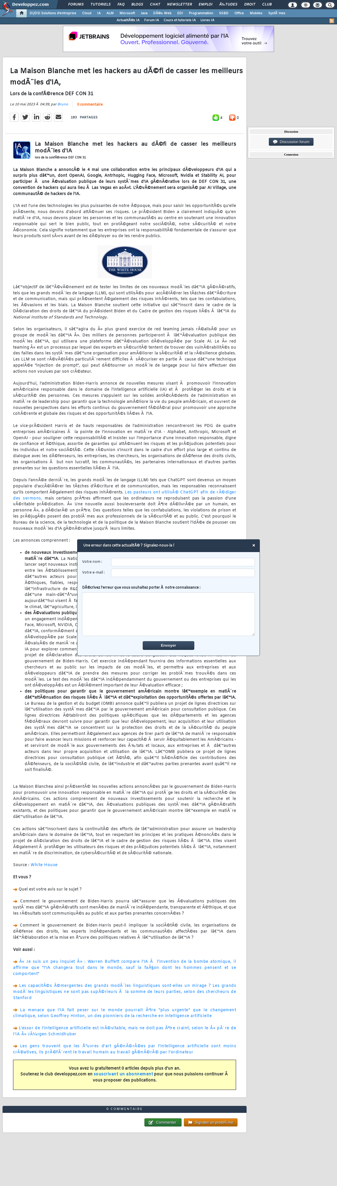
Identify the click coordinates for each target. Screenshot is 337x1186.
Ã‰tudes (228, 4)
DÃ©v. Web (162, 13)
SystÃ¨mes (276, 13)
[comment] (168, 614)
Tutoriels (100, 4)
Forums (76, 4)
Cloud (86, 13)
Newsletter (179, 4)
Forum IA (151, 20)
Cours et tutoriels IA (180, 20)
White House (44, 865)
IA (99, 13)
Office (239, 13)
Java (144, 13)
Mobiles (256, 13)
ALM (110, 13)
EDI (180, 13)
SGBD (224, 13)
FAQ (121, 4)
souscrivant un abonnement (123, 1074)
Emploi (205, 4)
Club (267, 4)
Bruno (62, 104)
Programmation (201, 13)
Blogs (137, 4)
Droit (250, 4)
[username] (183, 562)
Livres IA (207, 20)
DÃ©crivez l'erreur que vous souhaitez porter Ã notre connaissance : (168, 610)
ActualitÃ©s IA (128, 20)
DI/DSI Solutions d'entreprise (53, 13)
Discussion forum (291, 142)
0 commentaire (90, 104)
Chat (155, 4)
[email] (183, 573)
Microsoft (127, 13)
